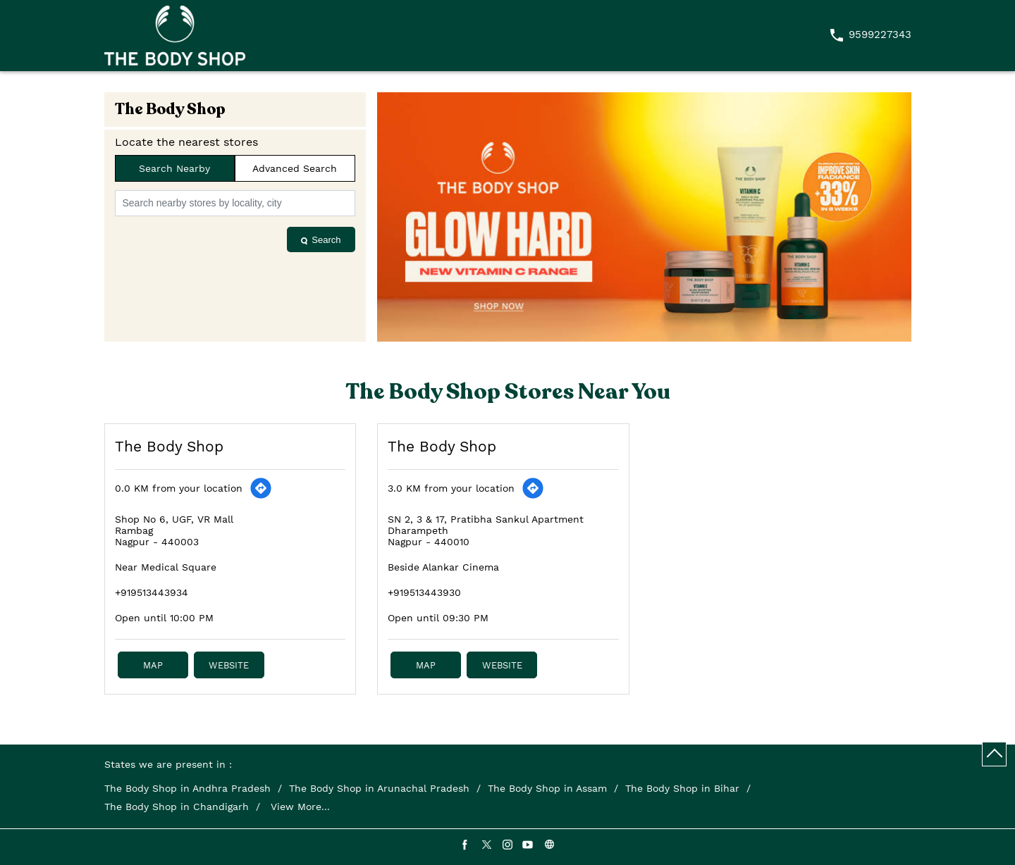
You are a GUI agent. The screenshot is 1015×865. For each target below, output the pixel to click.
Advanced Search (294, 168)
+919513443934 (151, 592)
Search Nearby (174, 168)
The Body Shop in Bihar (682, 788)
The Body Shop (169, 446)
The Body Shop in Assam (547, 788)
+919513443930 (424, 592)
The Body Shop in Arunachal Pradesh (379, 788)
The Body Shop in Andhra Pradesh (187, 788)
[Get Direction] (261, 488)
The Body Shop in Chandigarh (176, 806)
